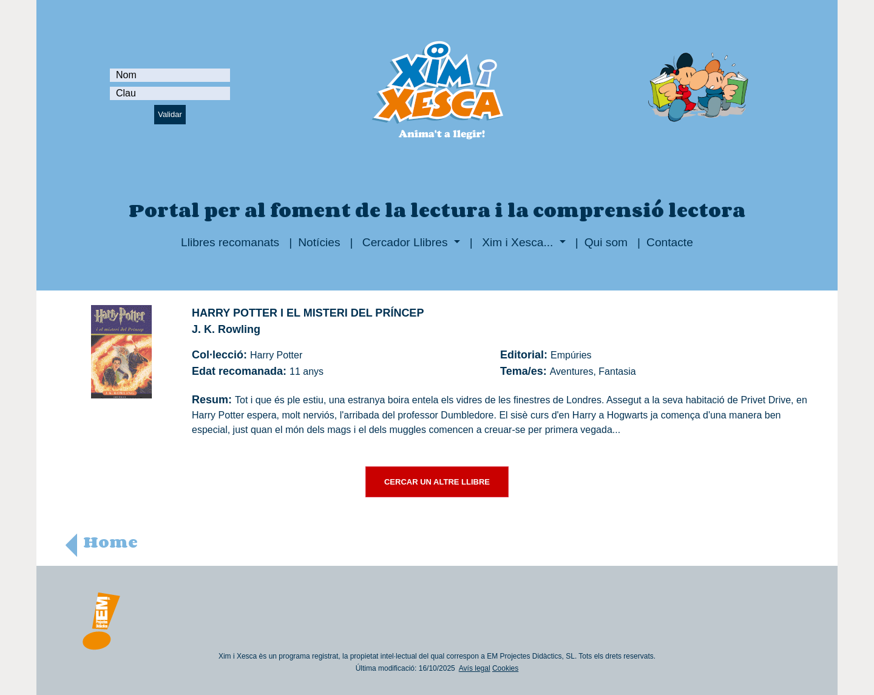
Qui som (606, 242)
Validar (170, 114)
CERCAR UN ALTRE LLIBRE (437, 481)
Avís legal (474, 668)
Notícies (319, 242)
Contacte (669, 242)
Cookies (505, 668)
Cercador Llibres (405, 242)
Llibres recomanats (230, 242)
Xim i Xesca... (518, 242)
